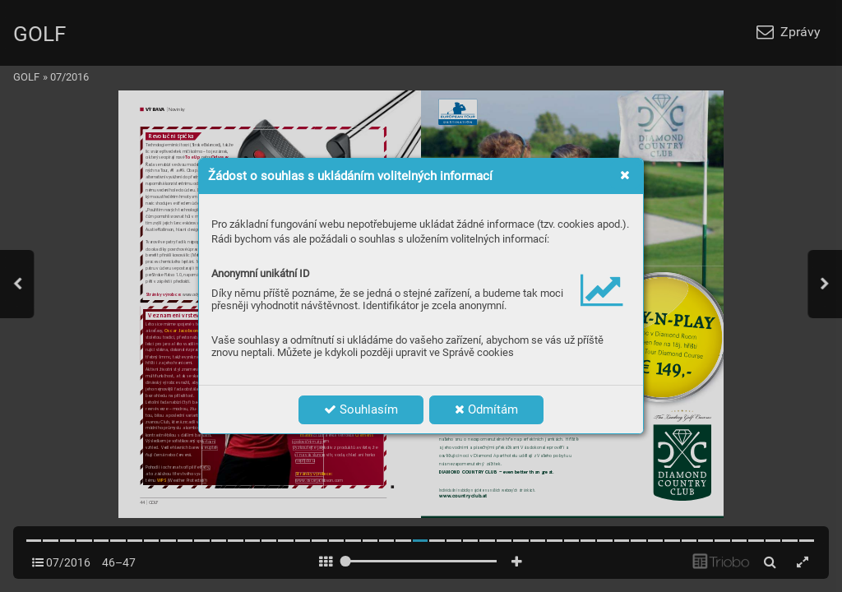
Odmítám (486, 409)
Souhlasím (361, 409)
